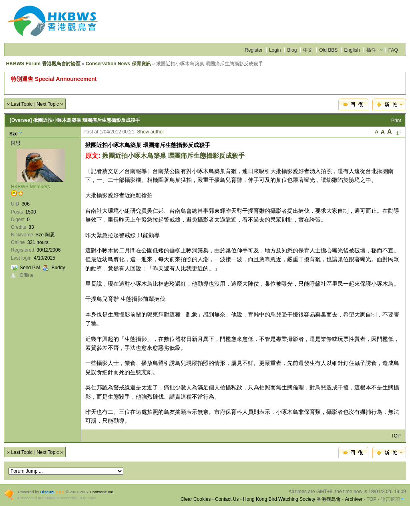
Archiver (353, 499)
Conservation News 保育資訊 (118, 64)
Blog (292, 50)
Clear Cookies (196, 499)
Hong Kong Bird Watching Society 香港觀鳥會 (292, 499)
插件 (371, 50)
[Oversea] (21, 120)
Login (275, 50)
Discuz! (47, 492)
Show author (150, 132)
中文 (308, 50)
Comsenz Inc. (102, 492)
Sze (13, 134)
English (352, 50)
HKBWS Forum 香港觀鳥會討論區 (43, 64)
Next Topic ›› (49, 104)
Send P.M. (30, 267)
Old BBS (328, 50)
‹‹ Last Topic (19, 104)
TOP (395, 436)
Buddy (58, 267)
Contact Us (227, 499)
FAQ (393, 50)
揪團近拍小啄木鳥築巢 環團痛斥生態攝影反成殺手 (173, 155)
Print (396, 120)
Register (254, 50)
